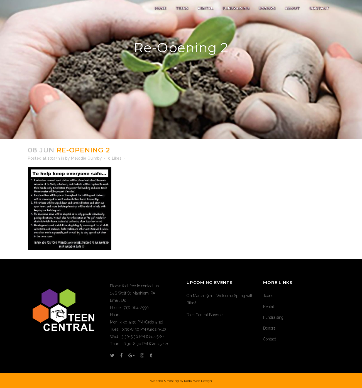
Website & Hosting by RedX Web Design (181, 381)
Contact (269, 339)
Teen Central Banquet (205, 315)
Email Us (118, 300)
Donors (269, 328)
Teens (268, 295)
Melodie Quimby (86, 158)
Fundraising (273, 317)
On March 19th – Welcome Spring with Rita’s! (220, 299)
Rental (268, 306)
